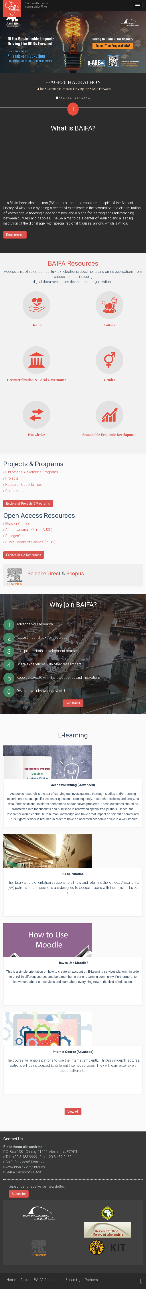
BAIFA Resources (73, 263)
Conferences (15, 491)
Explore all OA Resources (23, 555)
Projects (11, 478)
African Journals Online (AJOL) (28, 530)
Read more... (15, 235)
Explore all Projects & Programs (28, 503)
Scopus (75, 573)
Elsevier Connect (18, 524)
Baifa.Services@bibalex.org (27, 1162)
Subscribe (19, 1194)
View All (73, 1111)
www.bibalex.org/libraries (25, 1167)
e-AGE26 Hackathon (73, 82)
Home (11, 1280)
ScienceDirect (44, 573)
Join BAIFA (73, 703)
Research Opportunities (23, 484)
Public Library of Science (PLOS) (30, 542)
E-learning (73, 1280)
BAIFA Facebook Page (23, 1172)
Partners (91, 1280)
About (25, 1280)
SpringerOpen (15, 536)
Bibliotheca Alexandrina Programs (31, 472)
